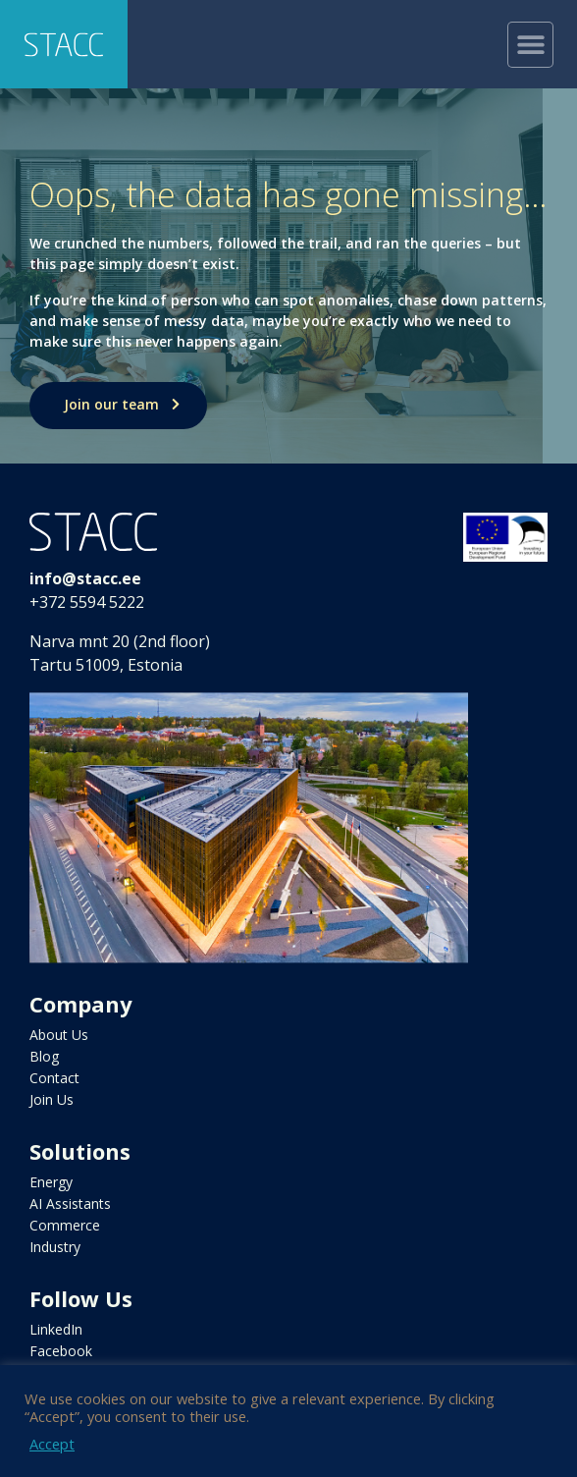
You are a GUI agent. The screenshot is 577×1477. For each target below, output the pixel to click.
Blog (44, 1056)
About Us (58, 1034)
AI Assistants (70, 1203)
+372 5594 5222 (86, 602)
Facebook (60, 1350)
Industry (54, 1246)
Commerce (64, 1225)
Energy (51, 1182)
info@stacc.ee (85, 578)
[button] (530, 45)
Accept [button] (52, 1443)
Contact (54, 1077)
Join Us (51, 1099)
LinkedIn (55, 1329)
